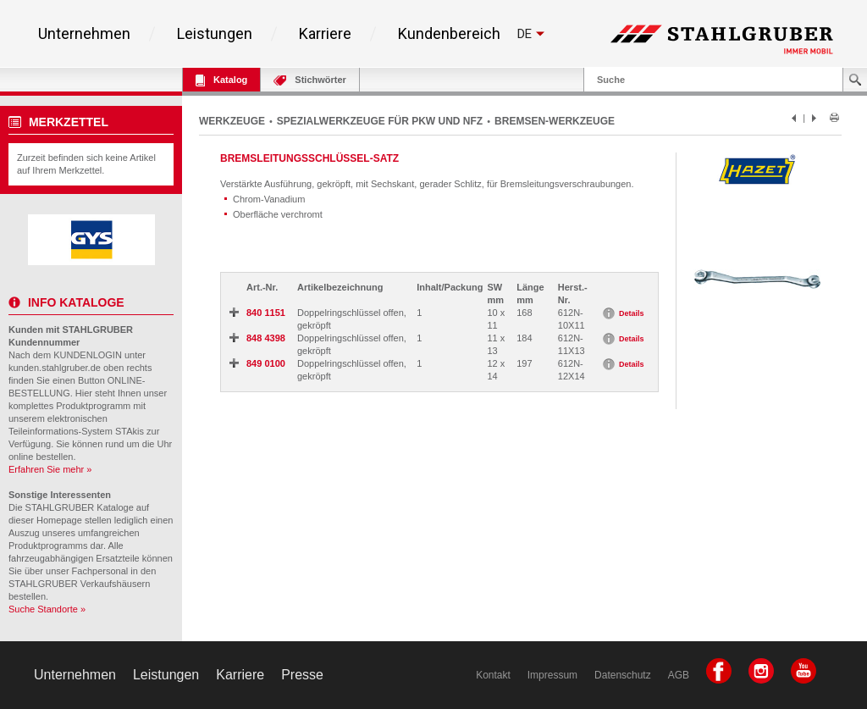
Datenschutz (622, 675)
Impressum (552, 675)
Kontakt (493, 675)
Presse (302, 674)
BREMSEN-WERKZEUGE (554, 121)
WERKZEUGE (232, 121)
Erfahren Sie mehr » (49, 469)
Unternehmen (84, 33)
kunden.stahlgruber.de (54, 368)
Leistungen (214, 33)
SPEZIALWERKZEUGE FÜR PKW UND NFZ (380, 121)
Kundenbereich (449, 33)
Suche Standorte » (47, 609)
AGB (678, 675)
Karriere (325, 33)
